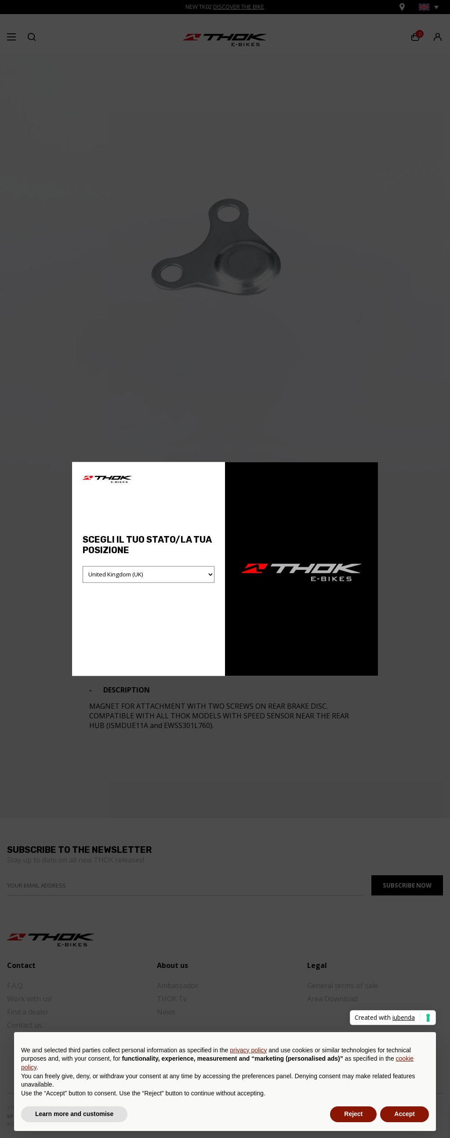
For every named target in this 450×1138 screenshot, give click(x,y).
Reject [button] (353, 1113)
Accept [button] (404, 1113)
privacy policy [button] (248, 1050)
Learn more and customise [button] (74, 1113)
